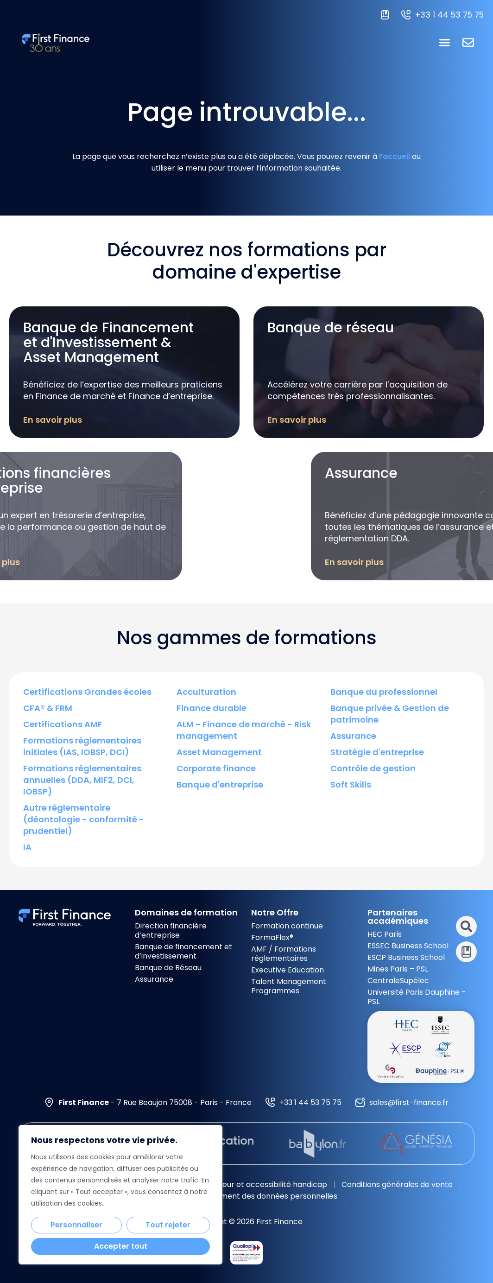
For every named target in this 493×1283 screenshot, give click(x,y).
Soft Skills (350, 784)
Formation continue (287, 926)
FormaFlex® (272, 937)
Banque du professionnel (383, 692)
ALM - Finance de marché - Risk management (244, 730)
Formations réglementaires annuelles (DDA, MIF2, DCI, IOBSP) (82, 779)
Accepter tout (120, 1246)
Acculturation (206, 692)
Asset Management (219, 752)
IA (27, 847)
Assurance (353, 736)
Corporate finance (216, 768)
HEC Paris (384, 934)
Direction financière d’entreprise (171, 930)
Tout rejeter (167, 1224)
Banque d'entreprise (220, 784)
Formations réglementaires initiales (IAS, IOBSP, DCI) (82, 746)
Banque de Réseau (168, 967)
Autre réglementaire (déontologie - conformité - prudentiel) (83, 819)
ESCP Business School (406, 957)
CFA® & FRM (47, 708)
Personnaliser (76, 1224)
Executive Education (287, 970)
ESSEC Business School (408, 945)
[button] (445, 42)
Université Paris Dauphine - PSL (416, 997)
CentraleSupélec (398, 980)
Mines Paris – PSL (397, 969)
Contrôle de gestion (373, 768)
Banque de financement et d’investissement (183, 951)
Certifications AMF (62, 724)
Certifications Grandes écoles (87, 692)
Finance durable (211, 708)
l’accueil (394, 156)
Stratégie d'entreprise (377, 752)
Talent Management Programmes (288, 986)
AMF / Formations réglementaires (283, 954)
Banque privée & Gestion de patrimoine (389, 713)
